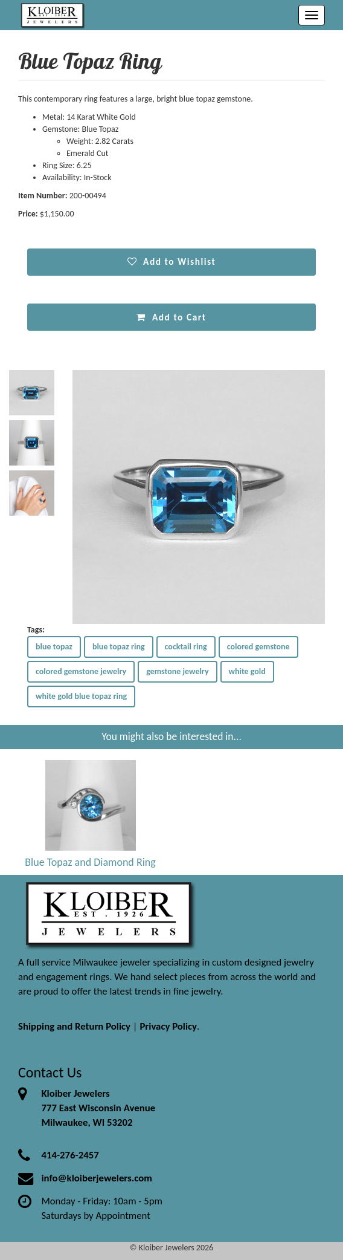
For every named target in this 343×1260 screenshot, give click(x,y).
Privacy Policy (168, 1026)
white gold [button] (247, 671)
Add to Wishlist (171, 261)
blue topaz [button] (54, 646)
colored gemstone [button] (258, 646)
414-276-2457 (69, 1155)
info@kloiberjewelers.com (96, 1178)
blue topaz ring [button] (118, 646)
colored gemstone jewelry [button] (81, 671)
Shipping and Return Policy (74, 1026)
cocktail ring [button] (186, 646)
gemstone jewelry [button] (177, 671)
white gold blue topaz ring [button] (81, 696)
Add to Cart (171, 317)
